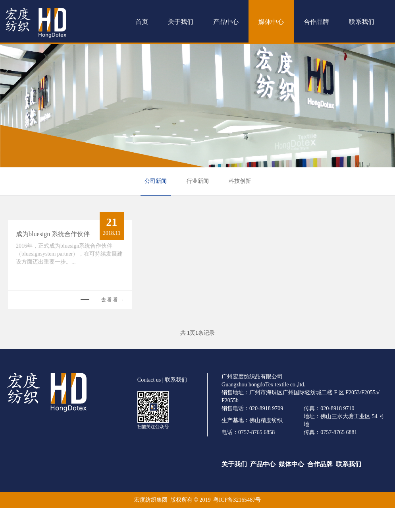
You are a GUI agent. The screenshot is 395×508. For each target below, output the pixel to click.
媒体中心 (271, 21)
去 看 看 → (112, 299)
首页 (141, 21)
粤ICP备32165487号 (237, 500)
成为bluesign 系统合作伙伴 (53, 234)
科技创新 (240, 181)
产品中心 (226, 21)
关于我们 (180, 21)
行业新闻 (198, 181)
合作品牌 (316, 21)
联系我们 (361, 21)
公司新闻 (156, 181)
